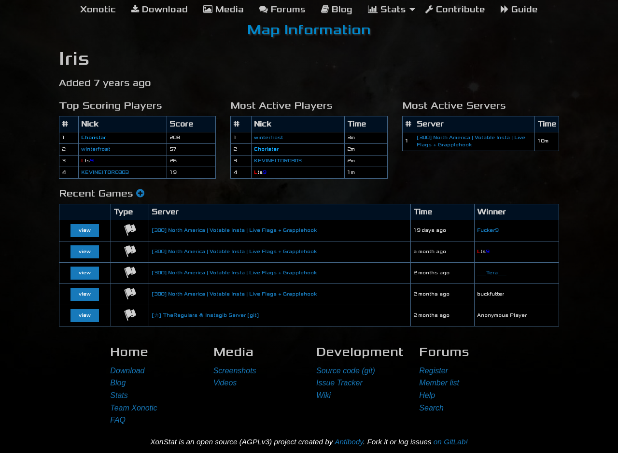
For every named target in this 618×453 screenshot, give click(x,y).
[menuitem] (98, 9)
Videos (225, 383)
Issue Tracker (339, 383)
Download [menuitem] (159, 9)
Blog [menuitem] (336, 9)
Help (427, 395)
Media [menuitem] (223, 9)
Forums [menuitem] (282, 9)
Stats (118, 395)
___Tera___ (491, 273)
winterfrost (95, 149)
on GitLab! (451, 442)
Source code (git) (345, 371)
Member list (439, 383)
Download (127, 371)
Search (431, 408)
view (85, 230)
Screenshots (234, 371)
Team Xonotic (133, 408)
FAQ (118, 420)
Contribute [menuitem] (455, 9)
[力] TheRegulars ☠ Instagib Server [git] (205, 315)
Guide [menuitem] (519, 9)
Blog (118, 383)
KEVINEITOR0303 (104, 172)
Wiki (323, 395)
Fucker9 (487, 230)
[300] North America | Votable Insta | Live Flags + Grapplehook (234, 230)
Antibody (349, 442)
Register (433, 371)
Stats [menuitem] (387, 9)
